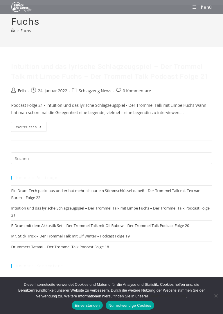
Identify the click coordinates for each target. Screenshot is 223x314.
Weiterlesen (31, 128)
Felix (22, 90)
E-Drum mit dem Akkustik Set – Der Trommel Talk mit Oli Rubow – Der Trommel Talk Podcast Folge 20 (100, 225)
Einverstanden (87, 305)
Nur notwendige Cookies (130, 305)
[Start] (13, 30)
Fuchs (26, 30)
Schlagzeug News (95, 90)
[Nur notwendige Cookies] (216, 296)
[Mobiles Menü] (202, 7)
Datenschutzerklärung (167, 296)
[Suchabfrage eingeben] (111, 158)
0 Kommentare (137, 90)
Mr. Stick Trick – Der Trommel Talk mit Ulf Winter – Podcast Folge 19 (70, 236)
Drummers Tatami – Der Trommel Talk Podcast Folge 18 (60, 246)
